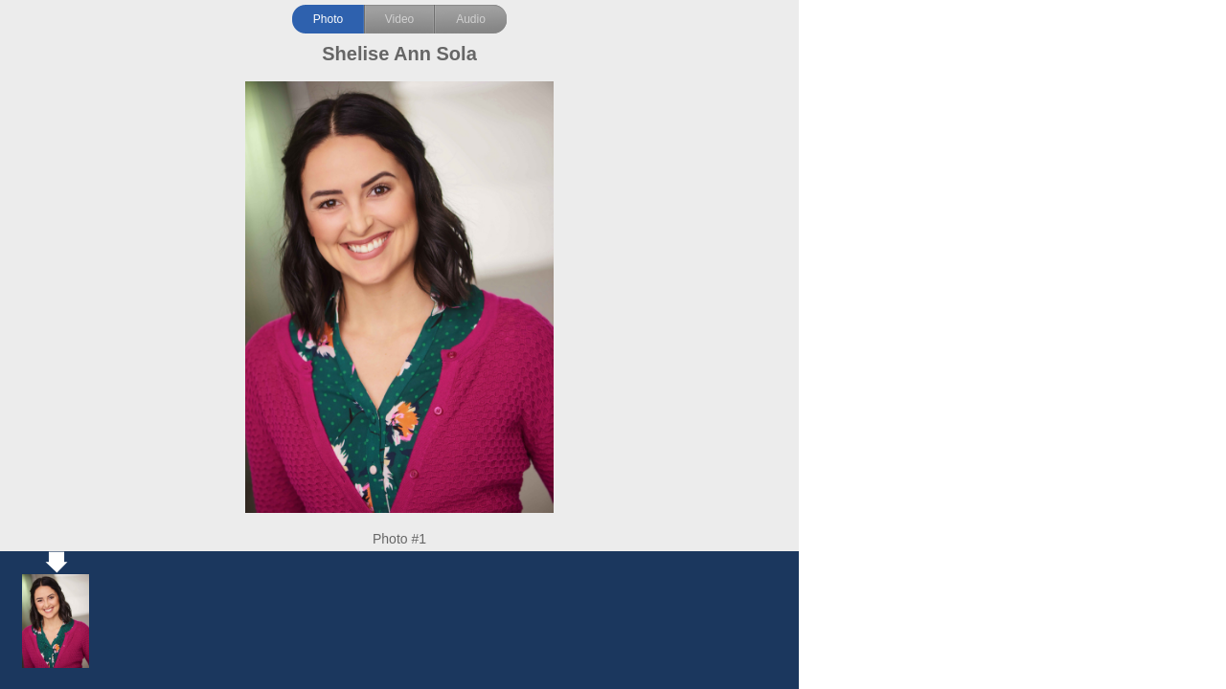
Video (399, 19)
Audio (471, 19)
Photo (328, 19)
